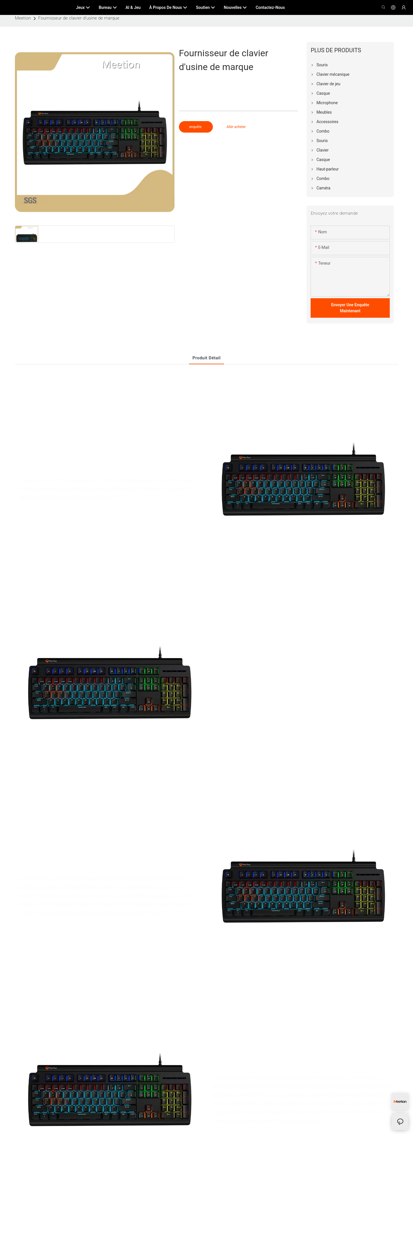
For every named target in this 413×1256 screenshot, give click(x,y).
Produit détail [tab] (206, 357)
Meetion (23, 18)
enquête (195, 127)
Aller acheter (236, 127)
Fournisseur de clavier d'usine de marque (78, 18)
